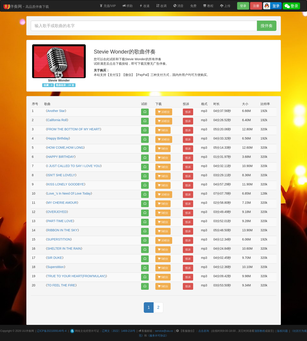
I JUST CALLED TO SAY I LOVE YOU (73, 166)
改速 (144, 6)
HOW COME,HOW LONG (65, 147)
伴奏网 (30, 330)
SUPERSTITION (58, 239)
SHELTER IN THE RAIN (64, 248)
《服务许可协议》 (157, 335)
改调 (161, 6)
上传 (225, 6)
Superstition (55, 267)
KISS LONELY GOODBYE (65, 184)
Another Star (56, 111)
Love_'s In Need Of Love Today (69, 193)
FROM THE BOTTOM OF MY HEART (73, 129)
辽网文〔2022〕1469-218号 (118, 330)
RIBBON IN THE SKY (62, 230)
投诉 (188, 112)
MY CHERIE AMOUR (62, 202)
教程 (208, 6)
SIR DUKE (54, 258)
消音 (178, 6)
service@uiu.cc (164, 330)
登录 (243, 6)
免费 (193, 6)
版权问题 (282, 330)
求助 (128, 6)
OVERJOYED (57, 212)
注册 (256, 6)
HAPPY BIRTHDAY (60, 157)
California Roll (57, 120)
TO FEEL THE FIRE (61, 285)
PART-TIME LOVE (60, 221)
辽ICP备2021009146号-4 (52, 330)
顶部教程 (259, 330)
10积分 (164, 112)
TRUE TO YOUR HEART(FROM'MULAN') (76, 276)
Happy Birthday (58, 138)
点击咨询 (203, 330)
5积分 (163, 130)
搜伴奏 (267, 26)
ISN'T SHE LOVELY (61, 175)
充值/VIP (108, 6)
